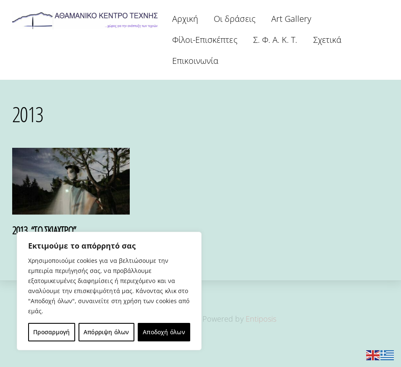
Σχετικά (327, 39)
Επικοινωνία (195, 60)
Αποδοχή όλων (164, 332)
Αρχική (185, 18)
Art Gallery (291, 18)
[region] (109, 291)
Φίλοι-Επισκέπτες (205, 39)
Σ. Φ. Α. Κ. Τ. (275, 39)
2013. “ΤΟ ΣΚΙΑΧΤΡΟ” (44, 230)
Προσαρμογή (51, 332)
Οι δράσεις (235, 18)
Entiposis (261, 319)
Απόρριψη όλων (106, 332)
